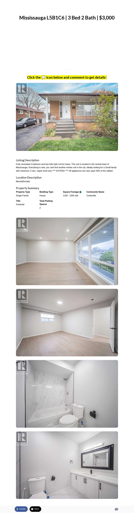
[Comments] (116, 509)
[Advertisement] (67, 48)
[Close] (4, 4)
